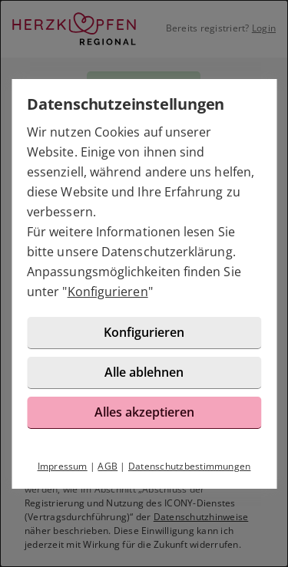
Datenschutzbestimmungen (189, 466)
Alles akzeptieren (144, 412)
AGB (108, 466)
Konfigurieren (108, 291)
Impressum (63, 466)
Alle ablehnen (144, 372)
